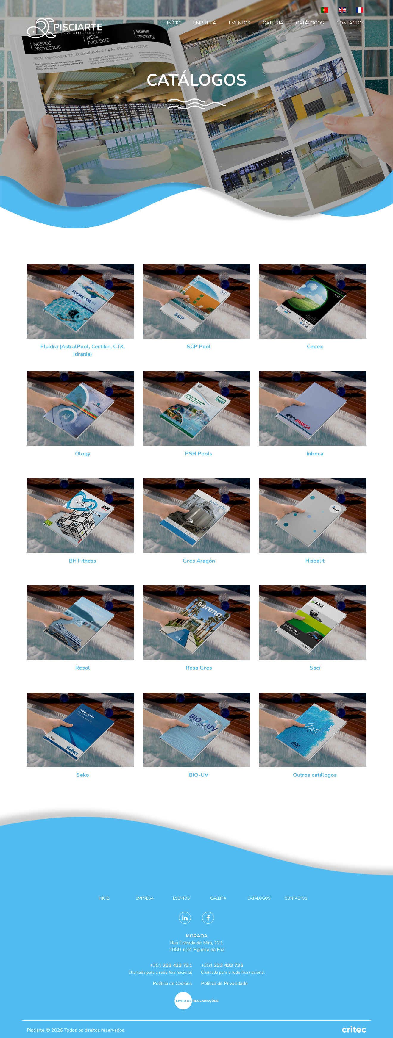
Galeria (273, 23)
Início (173, 23)
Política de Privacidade (224, 983)
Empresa (204, 23)
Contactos (350, 23)
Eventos (239, 23)
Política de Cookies (172, 983)
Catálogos (310, 23)
